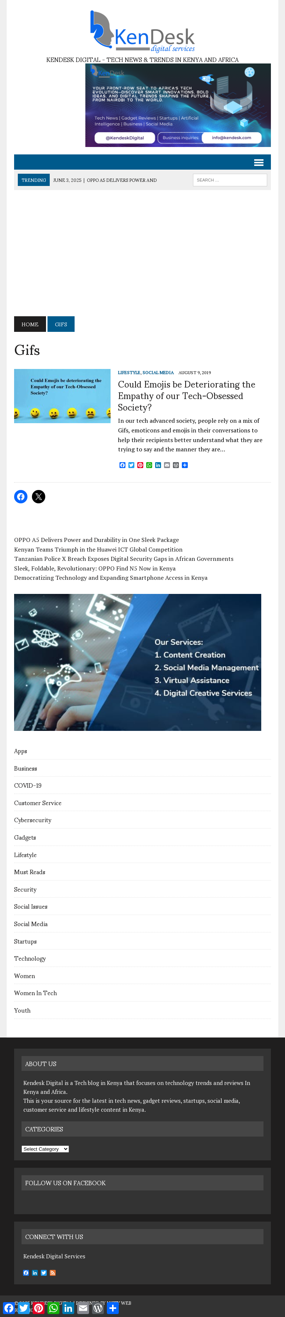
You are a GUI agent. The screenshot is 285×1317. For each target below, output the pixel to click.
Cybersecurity (32, 819)
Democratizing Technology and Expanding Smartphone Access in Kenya (110, 577)
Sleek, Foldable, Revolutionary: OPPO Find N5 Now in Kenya (95, 568)
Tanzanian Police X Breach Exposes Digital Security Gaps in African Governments (123, 559)
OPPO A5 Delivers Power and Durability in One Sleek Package (96, 540)
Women (24, 975)
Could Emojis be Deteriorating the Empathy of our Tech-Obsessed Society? (186, 394)
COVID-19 (28, 785)
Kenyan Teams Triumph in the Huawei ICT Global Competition (98, 549)
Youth (22, 1010)
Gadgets (25, 837)
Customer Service (38, 802)
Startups (25, 941)
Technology (30, 958)
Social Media (31, 923)
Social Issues (31, 906)
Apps (20, 750)
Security (25, 889)
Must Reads (29, 871)
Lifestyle (25, 854)
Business (25, 768)
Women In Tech (35, 992)
